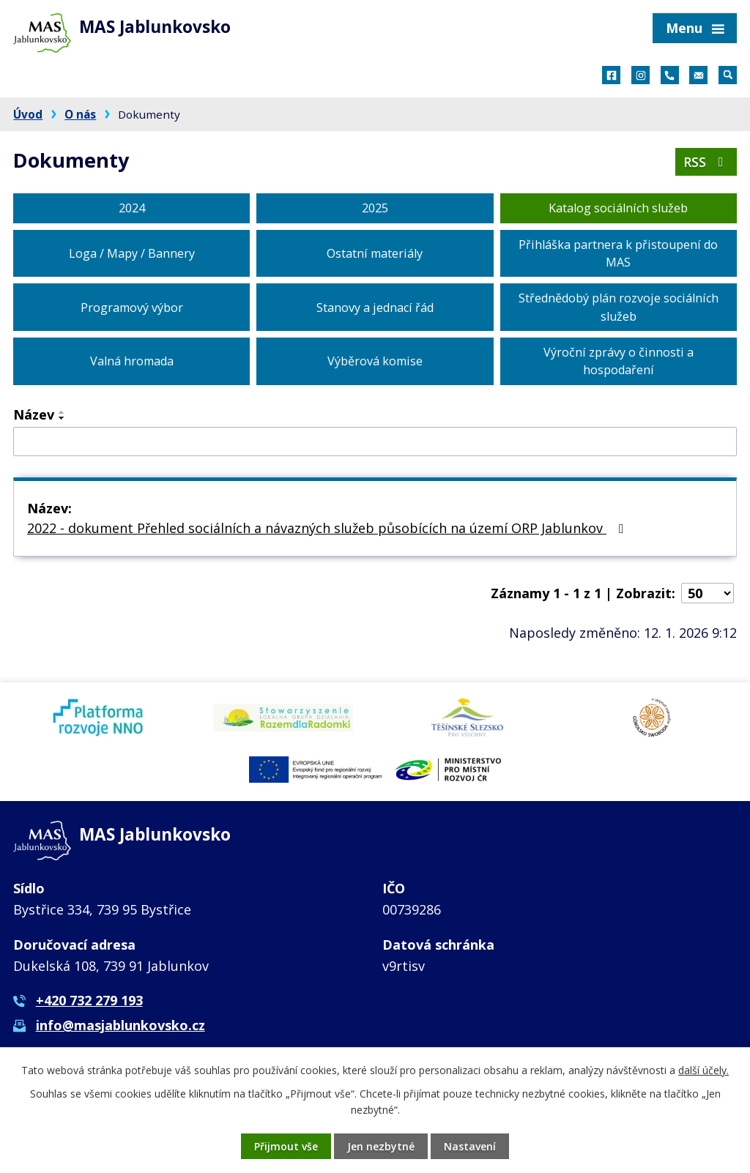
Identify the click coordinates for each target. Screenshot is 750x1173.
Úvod (27, 114)
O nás (80, 114)
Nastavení (470, 1146)
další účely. (703, 1070)
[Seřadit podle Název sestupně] (62, 418)
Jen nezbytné (381, 1146)
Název (33, 414)
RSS (706, 162)
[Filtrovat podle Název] (375, 441)
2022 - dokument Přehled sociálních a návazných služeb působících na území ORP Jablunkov (328, 528)
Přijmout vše (286, 1146)
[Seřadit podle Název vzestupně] (62, 412)
